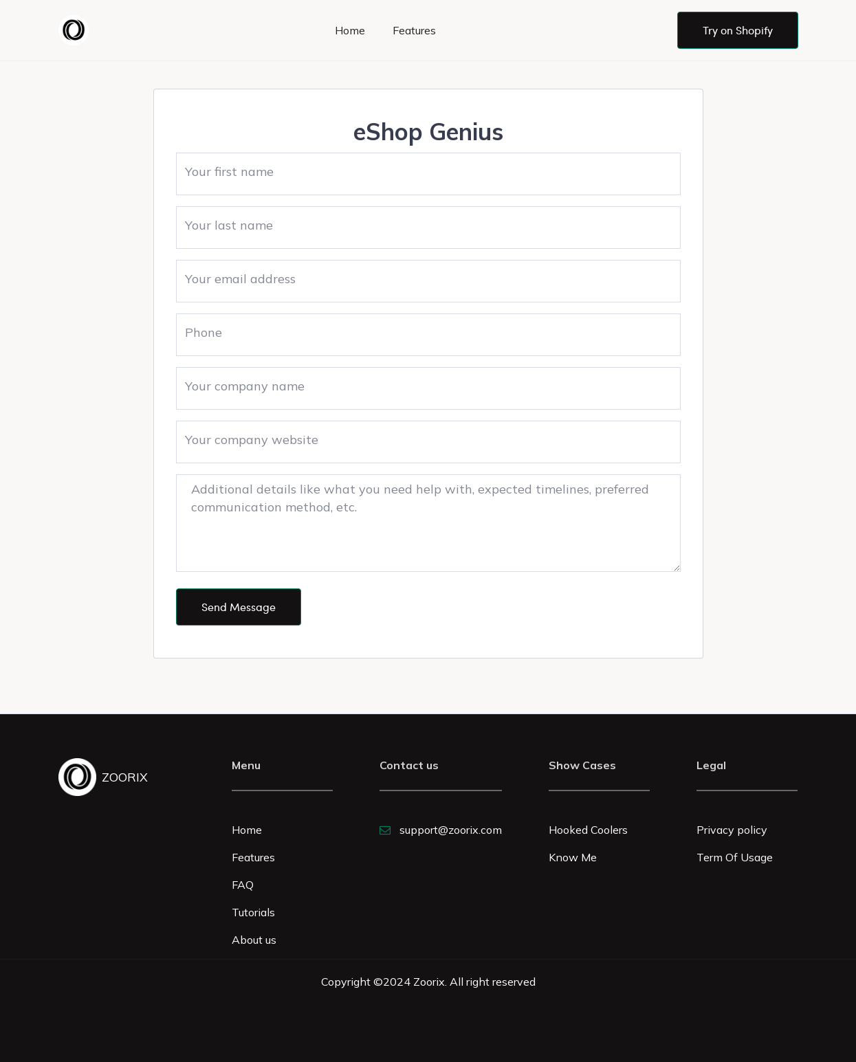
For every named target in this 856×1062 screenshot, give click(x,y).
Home (350, 30)
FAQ (243, 885)
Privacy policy (731, 830)
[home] (76, 30)
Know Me (573, 857)
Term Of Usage (734, 857)
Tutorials (253, 912)
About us (254, 940)
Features (414, 30)
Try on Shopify (738, 30)
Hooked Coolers (588, 830)
